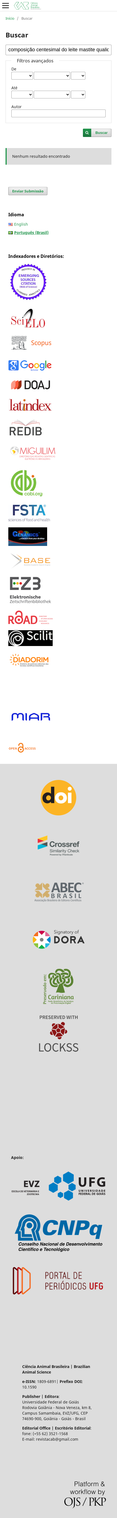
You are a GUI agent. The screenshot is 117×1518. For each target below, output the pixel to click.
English (21, 224)
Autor (16, 106)
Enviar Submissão (28, 191)
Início (10, 18)
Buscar (101, 133)
